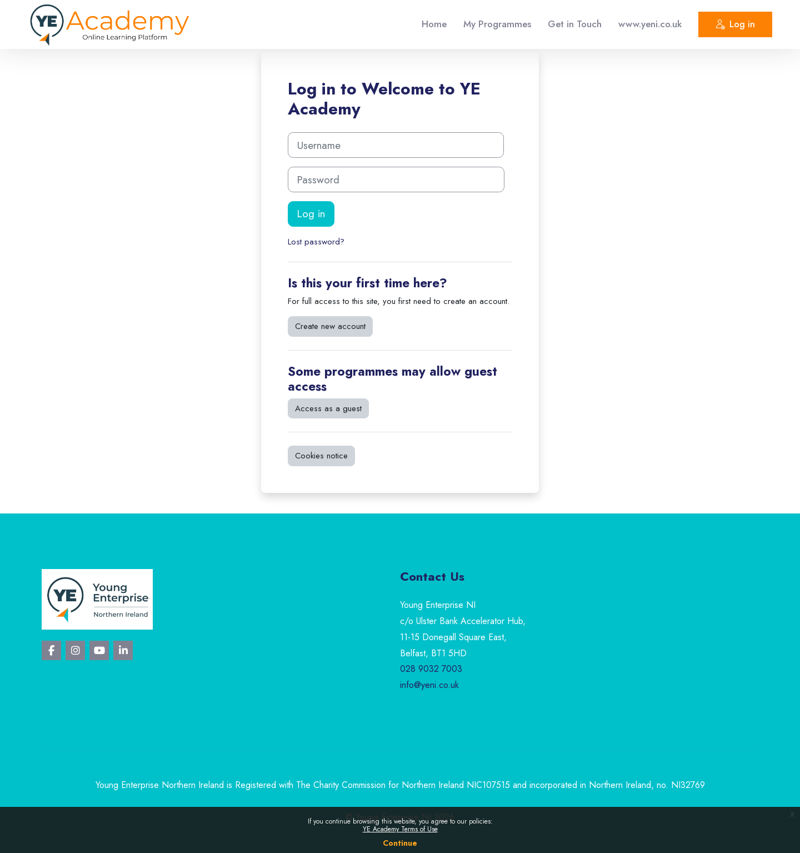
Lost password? (316, 242)
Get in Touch (575, 24)
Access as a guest (328, 408)
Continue (400, 843)
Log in (735, 26)
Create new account (330, 326)
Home (434, 24)
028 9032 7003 (431, 668)
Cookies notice (321, 456)
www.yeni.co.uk (650, 24)
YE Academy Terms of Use (400, 829)
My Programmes (497, 24)
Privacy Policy (400, 801)
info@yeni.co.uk (429, 685)
